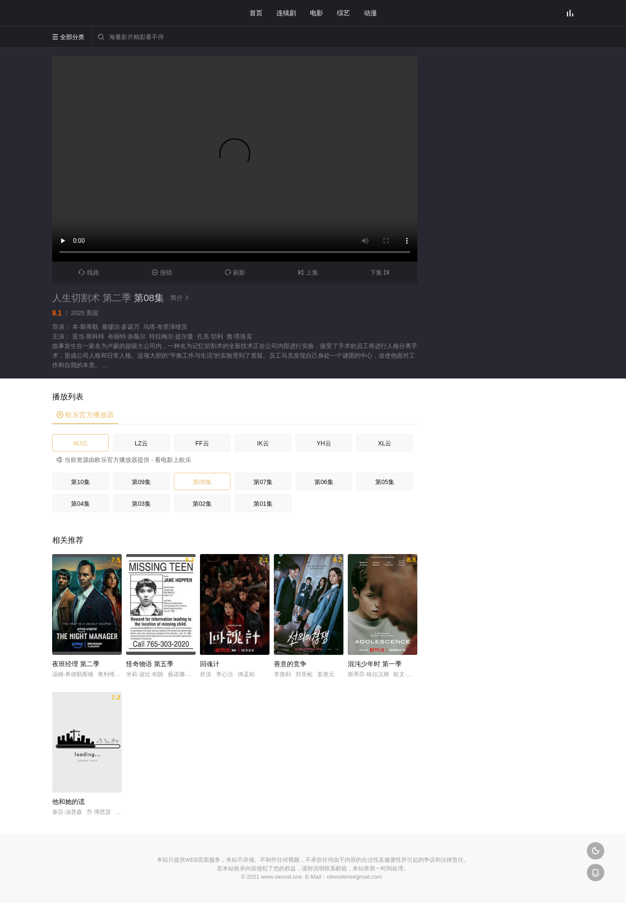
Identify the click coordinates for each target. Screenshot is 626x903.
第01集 (263, 503)
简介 (180, 297)
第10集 (80, 481)
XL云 (384, 443)
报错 (162, 272)
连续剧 (286, 13)
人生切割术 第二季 (91, 297)
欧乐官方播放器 (85, 414)
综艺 (343, 13)
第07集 (263, 481)
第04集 (80, 503)
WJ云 (80, 443)
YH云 (323, 443)
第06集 (323, 481)
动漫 (370, 13)
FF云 (202, 443)
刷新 (235, 272)
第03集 (141, 503)
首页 (256, 13)
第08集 (202, 481)
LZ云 (141, 443)
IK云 (263, 443)
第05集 (384, 481)
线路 (89, 272)
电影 (316, 13)
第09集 (141, 481)
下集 (381, 272)
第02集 (202, 503)
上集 (308, 272)
